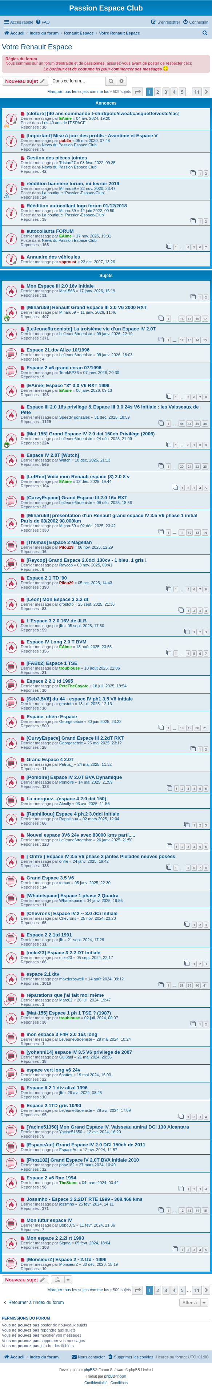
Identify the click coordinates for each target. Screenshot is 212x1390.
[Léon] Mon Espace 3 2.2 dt (57, 599)
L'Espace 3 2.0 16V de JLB (57, 620)
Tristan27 (67, 162)
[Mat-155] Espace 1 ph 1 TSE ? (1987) (69, 1013)
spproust (67, 262)
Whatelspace (71, 900)
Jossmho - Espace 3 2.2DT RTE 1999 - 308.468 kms (85, 1199)
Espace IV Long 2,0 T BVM (57, 642)
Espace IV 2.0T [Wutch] (53, 455)
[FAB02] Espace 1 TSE (52, 663)
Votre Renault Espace (37, 47)
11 (182, 532)
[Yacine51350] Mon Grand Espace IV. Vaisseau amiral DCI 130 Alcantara (108, 1127)
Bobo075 (67, 1225)
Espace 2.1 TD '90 (47, 578)
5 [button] (182, 92)
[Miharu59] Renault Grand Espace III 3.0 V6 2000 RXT (87, 307)
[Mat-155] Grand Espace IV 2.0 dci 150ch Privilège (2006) (91, 433)
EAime (65, 118)
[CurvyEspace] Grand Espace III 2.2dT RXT (75, 738)
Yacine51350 (70, 1132)
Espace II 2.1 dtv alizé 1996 (57, 1087)
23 (205, 466)
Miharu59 (67, 188)
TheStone (68, 1182)
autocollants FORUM (50, 231)
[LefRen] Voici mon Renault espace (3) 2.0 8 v (78, 476)
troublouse (69, 668)
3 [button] (166, 92)
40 (197, 985)
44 (189, 423)
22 (197, 466)
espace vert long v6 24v (53, 1070)
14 (182, 318)
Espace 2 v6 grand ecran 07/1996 (64, 367)
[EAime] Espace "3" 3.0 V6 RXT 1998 (68, 385)
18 (182, 728)
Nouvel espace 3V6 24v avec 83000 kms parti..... (81, 835)
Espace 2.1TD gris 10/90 (54, 1105)
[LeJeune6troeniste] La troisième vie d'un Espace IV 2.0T (91, 329)
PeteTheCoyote (73, 686)
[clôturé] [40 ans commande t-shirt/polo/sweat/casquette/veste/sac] (103, 113)
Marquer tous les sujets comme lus (78, 91)
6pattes (65, 1075)
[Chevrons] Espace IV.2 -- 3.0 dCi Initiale (72, 913)
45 (197, 423)
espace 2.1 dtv (43, 974)
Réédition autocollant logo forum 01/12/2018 (77, 205)
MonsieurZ (68, 1264)
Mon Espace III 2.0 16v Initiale (60, 286)
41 (205, 985)
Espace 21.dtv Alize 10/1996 (58, 350)
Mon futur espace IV (49, 1220)
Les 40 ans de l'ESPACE (64, 123)
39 (189, 985)
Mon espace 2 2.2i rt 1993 (55, 1238)
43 (182, 423)
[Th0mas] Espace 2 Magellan (59, 542)
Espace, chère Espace (52, 716)
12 (182, 340)
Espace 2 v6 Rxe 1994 (51, 1177)
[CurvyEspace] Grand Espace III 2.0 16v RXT (77, 497)
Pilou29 (66, 547)
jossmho (66, 1204)
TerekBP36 (69, 372)
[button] (137, 92)
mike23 (65, 957)
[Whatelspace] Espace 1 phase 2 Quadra (73, 895)
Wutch (65, 460)
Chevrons (67, 918)
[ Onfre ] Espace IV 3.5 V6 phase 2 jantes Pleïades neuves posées (101, 856)
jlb (61, 625)
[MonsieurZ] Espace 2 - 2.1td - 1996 (67, 1259)
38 (182, 985)
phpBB (89, 1370)
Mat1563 (67, 291)
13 (189, 340)
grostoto (66, 604)
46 (205, 423)
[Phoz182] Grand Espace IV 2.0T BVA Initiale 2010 (83, 1160)
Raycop (66, 565)
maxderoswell (71, 979)
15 (189, 318)
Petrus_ (66, 764)
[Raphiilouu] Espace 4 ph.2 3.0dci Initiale (73, 814)
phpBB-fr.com (115, 1376)
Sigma (65, 1243)
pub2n (65, 140)
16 (197, 318)
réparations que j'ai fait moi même (65, 995)
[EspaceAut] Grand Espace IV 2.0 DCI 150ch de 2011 (86, 1144)
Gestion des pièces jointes (57, 157)
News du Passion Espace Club (69, 145)
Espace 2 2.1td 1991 (49, 935)
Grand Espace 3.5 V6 (50, 878)
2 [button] (157, 92)
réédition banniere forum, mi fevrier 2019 (73, 183)
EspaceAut (69, 1149)
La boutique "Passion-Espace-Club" (73, 193)
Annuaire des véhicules (53, 257)
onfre (63, 861)
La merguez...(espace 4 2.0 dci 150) (66, 798)
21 (189, 466)
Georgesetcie (71, 721)
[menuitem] (42, 22)
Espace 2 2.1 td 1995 (50, 681)
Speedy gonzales (74, 417)
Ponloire (66, 782)
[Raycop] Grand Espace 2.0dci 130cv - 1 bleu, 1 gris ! (87, 560)
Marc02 (66, 1000)
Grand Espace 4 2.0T (50, 759)
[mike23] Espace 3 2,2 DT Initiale (63, 952)
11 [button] (197, 92)
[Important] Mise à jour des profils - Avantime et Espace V (92, 135)
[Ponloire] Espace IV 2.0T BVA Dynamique (74, 777)
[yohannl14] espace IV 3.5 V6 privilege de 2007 (79, 1052)
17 (205, 318)
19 (189, 728)
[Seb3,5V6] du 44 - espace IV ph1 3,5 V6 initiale (80, 699)
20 (182, 466)
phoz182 (67, 1165)
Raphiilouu (68, 819)
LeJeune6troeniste (75, 334)
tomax (64, 883)
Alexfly (65, 803)
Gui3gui (66, 1057)
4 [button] (174, 92)
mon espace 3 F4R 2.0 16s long (62, 1034)
